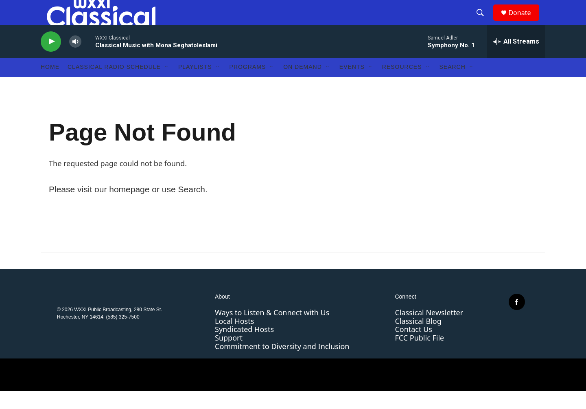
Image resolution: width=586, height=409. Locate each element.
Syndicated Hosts (244, 347)
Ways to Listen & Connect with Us (272, 330)
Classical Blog (418, 338)
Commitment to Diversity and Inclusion (282, 364)
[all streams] (516, 59)
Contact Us (413, 347)
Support (229, 355)
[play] (50, 59)
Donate (524, 21)
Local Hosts (234, 338)
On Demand (302, 84)
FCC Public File (419, 355)
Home (50, 84)
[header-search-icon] (484, 21)
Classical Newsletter (429, 330)
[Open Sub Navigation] (167, 84)
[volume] (75, 59)
